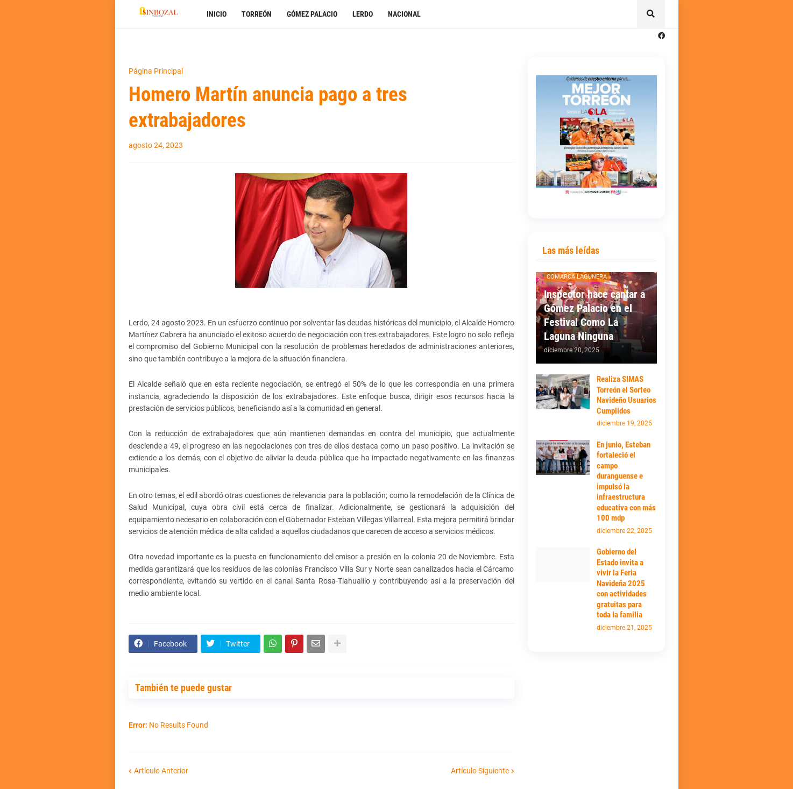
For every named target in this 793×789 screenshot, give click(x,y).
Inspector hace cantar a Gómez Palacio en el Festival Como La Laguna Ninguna (594, 315)
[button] (651, 14)
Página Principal (156, 71)
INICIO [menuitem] (216, 14)
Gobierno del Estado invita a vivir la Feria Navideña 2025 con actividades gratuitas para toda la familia (622, 583)
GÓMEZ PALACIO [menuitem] (312, 14)
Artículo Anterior (161, 770)
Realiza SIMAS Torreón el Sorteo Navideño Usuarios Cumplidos (626, 395)
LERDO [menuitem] (362, 14)
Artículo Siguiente (480, 770)
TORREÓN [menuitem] (257, 14)
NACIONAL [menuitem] (404, 14)
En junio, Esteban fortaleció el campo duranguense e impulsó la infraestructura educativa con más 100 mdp (626, 481)
